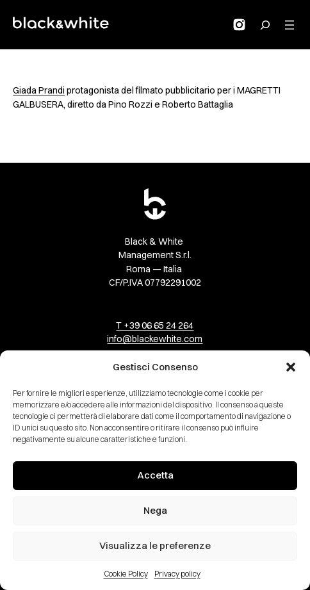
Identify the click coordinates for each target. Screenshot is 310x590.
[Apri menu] (289, 25)
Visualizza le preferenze (155, 545)
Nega (155, 510)
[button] (290, 367)
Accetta (155, 475)
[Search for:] (265, 25)
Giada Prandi (39, 90)
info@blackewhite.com (154, 339)
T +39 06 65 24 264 (154, 325)
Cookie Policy (126, 573)
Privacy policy (177, 573)
